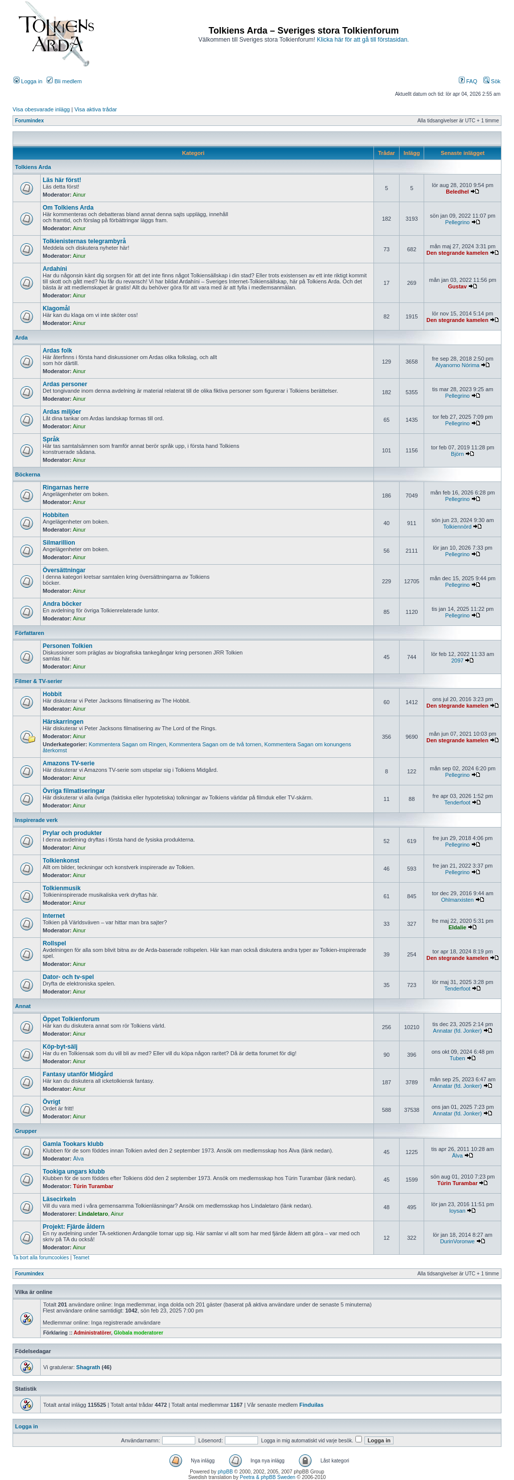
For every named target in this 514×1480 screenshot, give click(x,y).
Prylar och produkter (72, 833)
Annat (23, 1006)
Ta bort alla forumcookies (41, 1257)
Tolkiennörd (457, 527)
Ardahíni (55, 268)
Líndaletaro (93, 1214)
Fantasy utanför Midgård (78, 1074)
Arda (21, 338)
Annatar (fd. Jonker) (457, 1031)
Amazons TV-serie (68, 763)
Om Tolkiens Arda (68, 207)
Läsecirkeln (59, 1199)
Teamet (81, 1257)
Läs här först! (62, 180)
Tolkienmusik (62, 888)
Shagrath (88, 1367)
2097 (457, 660)
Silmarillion (59, 542)
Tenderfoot (457, 802)
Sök (491, 81)
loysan (457, 1211)
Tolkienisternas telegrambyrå (84, 241)
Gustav (457, 286)
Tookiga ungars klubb (74, 1171)
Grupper (26, 1131)
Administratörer (92, 1333)
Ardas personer (65, 384)
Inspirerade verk (36, 820)
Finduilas (311, 1405)
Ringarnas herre (66, 487)
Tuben (457, 1058)
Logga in (28, 81)
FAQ (468, 81)
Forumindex (29, 120)
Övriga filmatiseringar (74, 790)
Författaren (29, 633)
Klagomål (56, 308)
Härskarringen (63, 721)
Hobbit (52, 694)
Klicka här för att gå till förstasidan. (363, 39)
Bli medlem (64, 81)
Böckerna (27, 474)
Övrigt (51, 1101)
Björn (457, 454)
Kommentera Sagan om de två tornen (215, 744)
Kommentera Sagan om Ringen (127, 744)
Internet (54, 915)
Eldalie (457, 927)
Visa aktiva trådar (95, 109)
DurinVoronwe (457, 1241)
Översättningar (64, 570)
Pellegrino (457, 222)
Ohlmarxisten (457, 900)
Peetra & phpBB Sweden (268, 1477)
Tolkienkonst (61, 860)
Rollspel (54, 943)
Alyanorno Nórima (457, 365)
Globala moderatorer (138, 1333)
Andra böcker (62, 603)
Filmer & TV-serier (38, 681)
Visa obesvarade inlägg (41, 109)
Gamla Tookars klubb (73, 1143)
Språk (51, 439)
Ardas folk (57, 350)
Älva (78, 1159)
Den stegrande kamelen (457, 253)
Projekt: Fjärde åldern (73, 1226)
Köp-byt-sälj (60, 1046)
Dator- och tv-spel (68, 976)
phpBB (225, 1471)
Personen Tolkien (67, 645)
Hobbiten (56, 515)
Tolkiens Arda (33, 167)
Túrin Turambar (93, 1186)
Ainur (79, 195)
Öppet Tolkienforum (71, 1019)
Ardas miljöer (62, 411)
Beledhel (457, 192)
